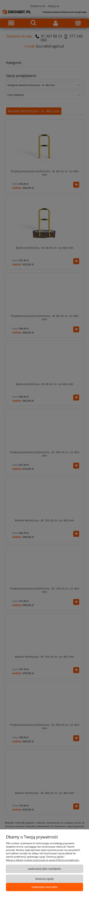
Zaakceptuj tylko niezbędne (44, 868)
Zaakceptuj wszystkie (44, 887)
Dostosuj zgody (44, 878)
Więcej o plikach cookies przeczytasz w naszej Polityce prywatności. (42, 860)
